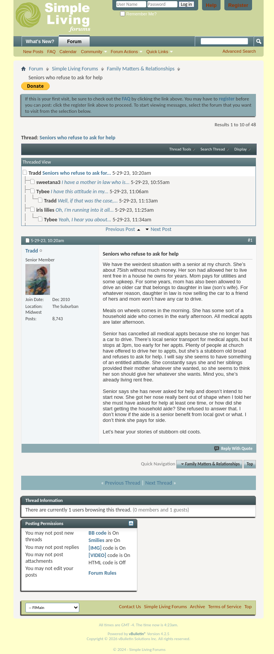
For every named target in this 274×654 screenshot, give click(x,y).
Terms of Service (224, 606)
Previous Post (120, 229)
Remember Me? (138, 14)
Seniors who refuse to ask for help (77, 137)
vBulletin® (137, 633)
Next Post (160, 229)
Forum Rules (102, 573)
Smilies (96, 540)
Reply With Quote (233, 448)
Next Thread (158, 483)
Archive (197, 606)
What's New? (40, 41)
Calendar (68, 51)
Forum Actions (124, 51)
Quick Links (157, 51)
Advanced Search (239, 51)
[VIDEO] (97, 555)
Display (240, 149)
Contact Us (130, 606)
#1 (250, 240)
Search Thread (212, 149)
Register (238, 5)
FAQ (51, 51)
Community (91, 51)
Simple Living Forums (75, 68)
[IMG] (95, 548)
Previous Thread (122, 483)
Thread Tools (180, 149)
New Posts (33, 51)
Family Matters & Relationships (141, 68)
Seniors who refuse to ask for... (76, 173)
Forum (74, 41)
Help (211, 5)
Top (250, 464)
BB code (98, 533)
